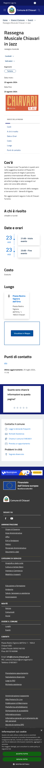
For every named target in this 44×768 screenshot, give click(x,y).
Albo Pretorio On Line (14, 699)
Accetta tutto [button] (22, 754)
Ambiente (9, 589)
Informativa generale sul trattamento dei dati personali (21, 719)
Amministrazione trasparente (17, 695)
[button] (22, 764)
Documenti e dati (12, 551)
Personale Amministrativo (15, 548)
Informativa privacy (13, 714)
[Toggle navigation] (4, 10)
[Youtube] (11, 518)
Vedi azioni (10, 61)
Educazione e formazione (15, 585)
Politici (8, 544)
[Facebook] (5, 518)
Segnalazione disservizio (15, 676)
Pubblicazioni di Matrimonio (16, 703)
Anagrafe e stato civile (14, 563)
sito (5, 363)
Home (5, 20)
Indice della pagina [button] (15, 119)
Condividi (10, 56)
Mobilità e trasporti (13, 574)
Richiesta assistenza (13, 684)
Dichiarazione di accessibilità (16, 710)
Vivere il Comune (18, 20)
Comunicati (9, 612)
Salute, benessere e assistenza (17, 593)
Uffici (7, 536)
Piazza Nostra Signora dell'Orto (19, 298)
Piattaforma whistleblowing (16, 706)
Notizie (8, 608)
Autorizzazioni (11, 596)
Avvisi (7, 615)
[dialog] (22, 748)
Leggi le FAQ (10, 680)
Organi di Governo (12, 529)
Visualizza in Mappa (22, 333)
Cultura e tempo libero (14, 566)
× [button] (41, 730)
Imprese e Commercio (14, 570)
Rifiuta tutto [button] (22, 759)
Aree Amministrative (13, 533)
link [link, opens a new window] (9, 749)
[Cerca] (39, 10)
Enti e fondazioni (12, 540)
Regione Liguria (10, 2)
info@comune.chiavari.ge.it (18, 656)
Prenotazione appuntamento (16, 673)
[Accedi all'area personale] (35, 3)
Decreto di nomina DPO (14, 724)
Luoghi (8, 626)
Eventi (30, 20)
